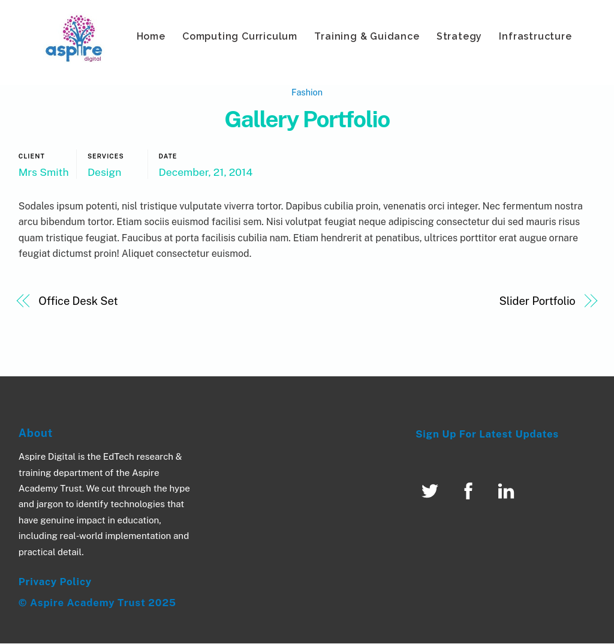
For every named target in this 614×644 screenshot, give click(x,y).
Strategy (459, 36)
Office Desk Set (78, 301)
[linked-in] (508, 491)
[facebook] (470, 491)
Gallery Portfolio (307, 119)
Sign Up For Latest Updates (487, 435)
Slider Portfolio (537, 301)
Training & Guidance (366, 36)
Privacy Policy (55, 582)
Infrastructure (535, 36)
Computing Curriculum (239, 36)
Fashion (307, 92)
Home (151, 36)
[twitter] (432, 491)
